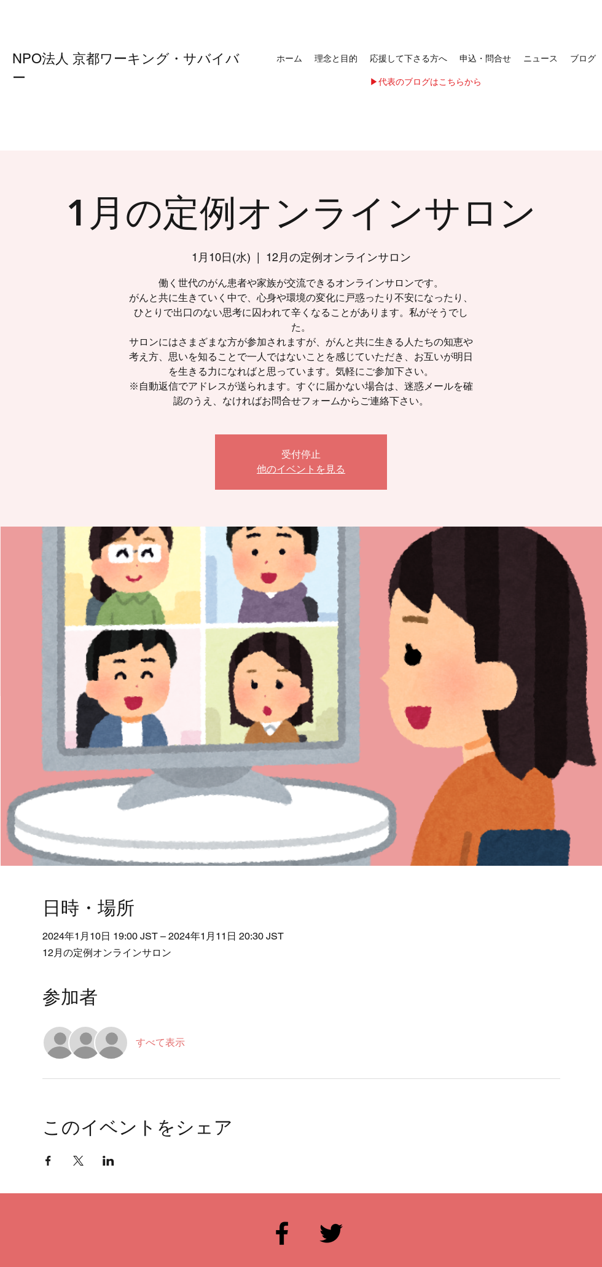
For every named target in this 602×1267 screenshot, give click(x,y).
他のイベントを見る (301, 469)
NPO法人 (42, 58)
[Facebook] (282, 1233)
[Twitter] (331, 1233)
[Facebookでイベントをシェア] (48, 1161)
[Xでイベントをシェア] (78, 1161)
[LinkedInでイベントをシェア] (108, 1161)
